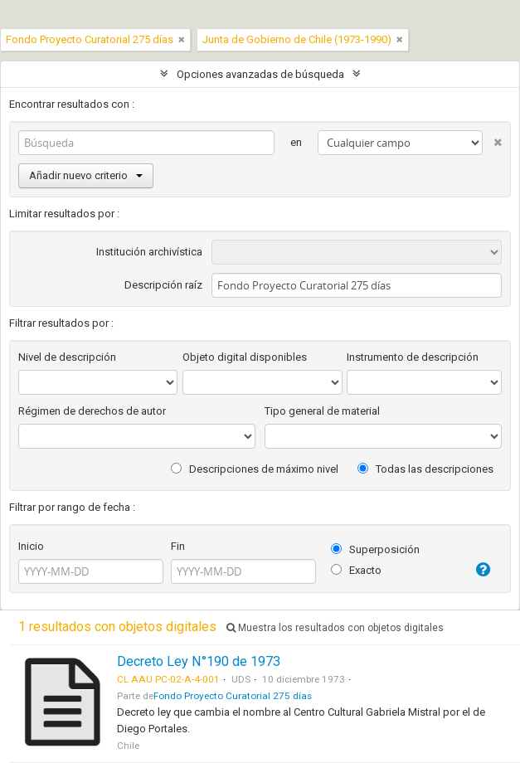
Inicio (31, 546)
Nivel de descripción (67, 357)
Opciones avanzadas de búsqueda (260, 74)
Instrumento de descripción (413, 357)
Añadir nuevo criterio (86, 175)
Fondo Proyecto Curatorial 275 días (232, 696)
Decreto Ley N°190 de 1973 (198, 661)
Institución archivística (149, 251)
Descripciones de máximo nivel (254, 469)
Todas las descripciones (425, 469)
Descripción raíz (163, 285)
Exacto (356, 570)
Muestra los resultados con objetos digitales (335, 628)
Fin (178, 546)
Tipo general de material (322, 411)
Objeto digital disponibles (244, 357)
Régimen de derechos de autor (92, 411)
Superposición (375, 549)
